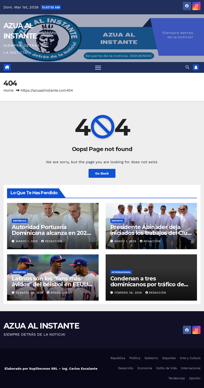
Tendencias (176, 378)
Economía (144, 368)
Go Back (102, 173)
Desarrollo (125, 368)
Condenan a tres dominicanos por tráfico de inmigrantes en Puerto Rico (148, 284)
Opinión (194, 378)
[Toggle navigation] (98, 67)
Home (9, 90)
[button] (187, 67)
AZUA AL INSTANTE (41, 326)
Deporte (117, 220)
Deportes (19, 272)
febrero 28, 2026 (30, 292)
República (19, 220)
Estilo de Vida (166, 368)
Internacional (121, 272)
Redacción (51, 241)
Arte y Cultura (190, 358)
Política (134, 358)
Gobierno (151, 358)
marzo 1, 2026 (27, 241)
